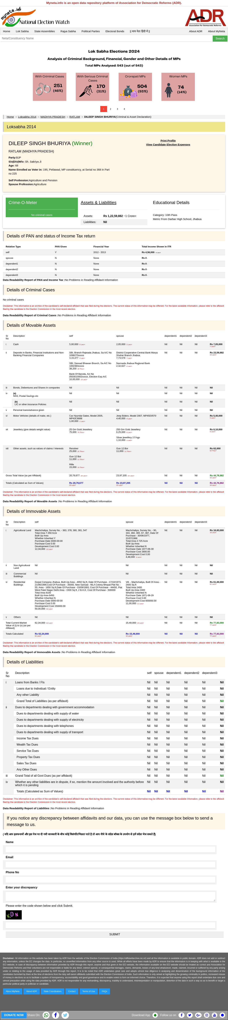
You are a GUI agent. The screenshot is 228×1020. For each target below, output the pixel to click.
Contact (72, 991)
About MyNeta (216, 31)
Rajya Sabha (68, 31)
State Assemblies (44, 31)
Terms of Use (88, 991)
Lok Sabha (22, 31)
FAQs (104, 991)
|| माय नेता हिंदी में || (140, 31)
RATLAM (74, 116)
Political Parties (91, 31)
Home (6, 31)
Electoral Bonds (114, 31)
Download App (141, 1015)
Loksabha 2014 (27, 116)
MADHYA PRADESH (52, 116)
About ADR (195, 31)
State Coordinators (52, 991)
